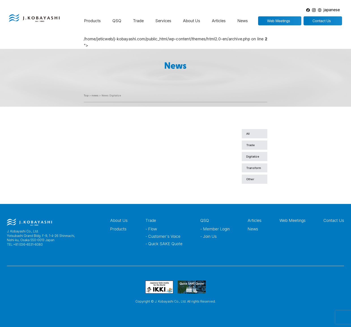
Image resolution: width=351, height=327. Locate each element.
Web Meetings (292, 220)
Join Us (210, 236)
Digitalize (252, 156)
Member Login (216, 229)
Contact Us (333, 220)
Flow (152, 229)
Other (250, 179)
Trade (138, 20)
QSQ (116, 20)
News (242, 20)
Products (92, 20)
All (248, 133)
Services (163, 20)
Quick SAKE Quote (165, 243)
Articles (219, 20)
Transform (253, 168)
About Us (191, 20)
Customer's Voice (164, 236)
